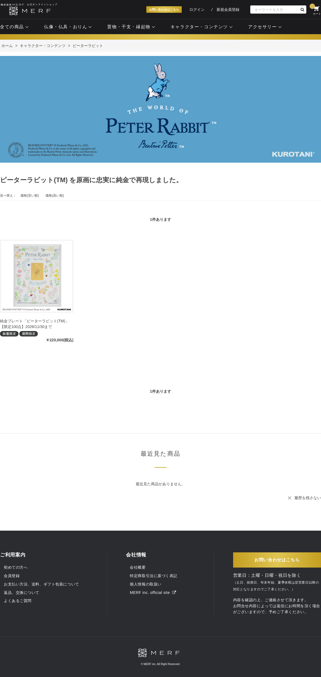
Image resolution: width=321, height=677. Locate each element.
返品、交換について (21, 592)
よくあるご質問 (18, 601)
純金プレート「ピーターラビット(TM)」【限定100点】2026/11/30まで (34, 324)
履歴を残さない (307, 498)
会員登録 (12, 576)
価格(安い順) (29, 195)
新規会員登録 (228, 9)
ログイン (197, 9)
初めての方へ (15, 567)
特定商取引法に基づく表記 (153, 576)
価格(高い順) (54, 195)
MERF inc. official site (153, 592)
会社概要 (138, 567)
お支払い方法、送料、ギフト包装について (41, 584)
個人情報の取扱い (145, 584)
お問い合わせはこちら (164, 9)
